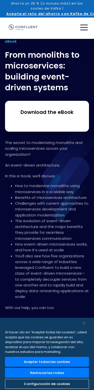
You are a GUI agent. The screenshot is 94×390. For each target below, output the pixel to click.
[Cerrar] (83, 323)
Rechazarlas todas (47, 372)
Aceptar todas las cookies (47, 361)
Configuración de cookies (47, 383)
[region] (47, 354)
